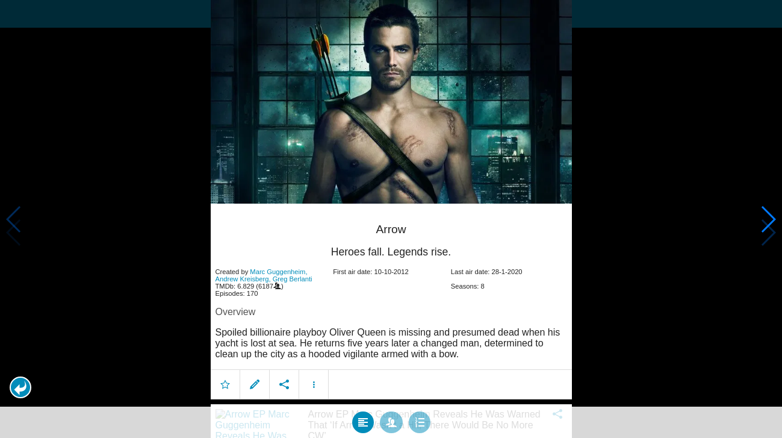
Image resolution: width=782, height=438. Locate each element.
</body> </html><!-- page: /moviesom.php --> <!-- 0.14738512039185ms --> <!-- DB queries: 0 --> (391, 219)
